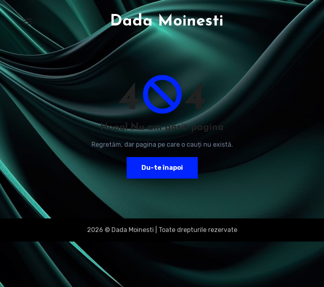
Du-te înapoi (162, 167)
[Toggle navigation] (27, 21)
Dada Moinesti (166, 21)
